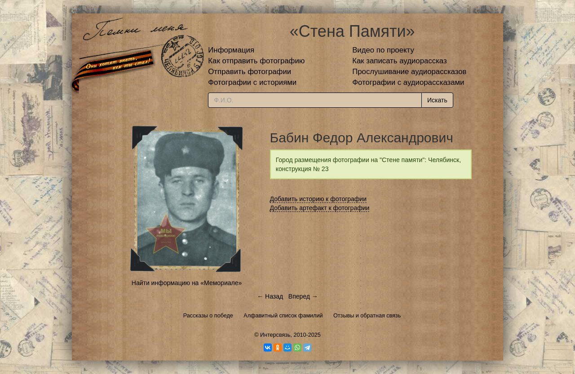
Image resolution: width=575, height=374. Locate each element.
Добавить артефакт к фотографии (320, 207)
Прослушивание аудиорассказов (409, 71)
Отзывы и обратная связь (367, 315)
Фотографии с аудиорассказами (408, 82)
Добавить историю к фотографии (318, 198)
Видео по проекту (383, 50)
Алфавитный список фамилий (283, 315)
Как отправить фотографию (256, 61)
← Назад (270, 296)
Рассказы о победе (208, 315)
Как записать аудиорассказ (399, 61)
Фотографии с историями (252, 82)
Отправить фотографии (249, 71)
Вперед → (303, 296)
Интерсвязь (275, 335)
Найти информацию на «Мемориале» (187, 282)
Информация (231, 50)
